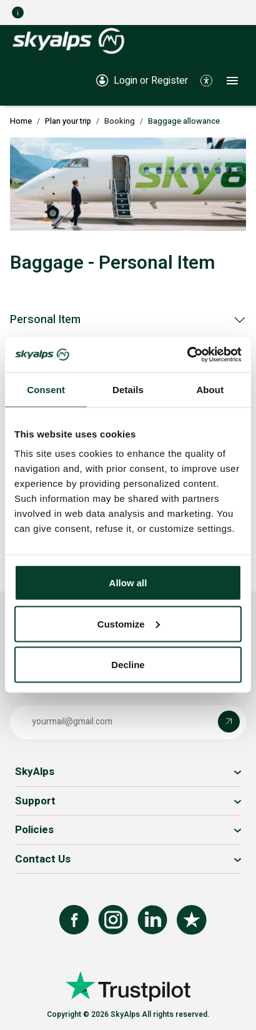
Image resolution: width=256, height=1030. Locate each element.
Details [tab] (128, 389)
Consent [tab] (46, 389)
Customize (128, 623)
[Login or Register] (142, 80)
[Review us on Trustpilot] (192, 920)
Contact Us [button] (43, 859)
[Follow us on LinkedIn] (152, 920)
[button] (206, 80)
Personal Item (45, 319)
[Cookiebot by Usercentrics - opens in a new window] (187, 355)
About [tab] (210, 389)
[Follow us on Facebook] (74, 920)
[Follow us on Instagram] (113, 920)
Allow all (128, 583)
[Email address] (117, 721)
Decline (127, 664)
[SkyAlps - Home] (68, 40)
